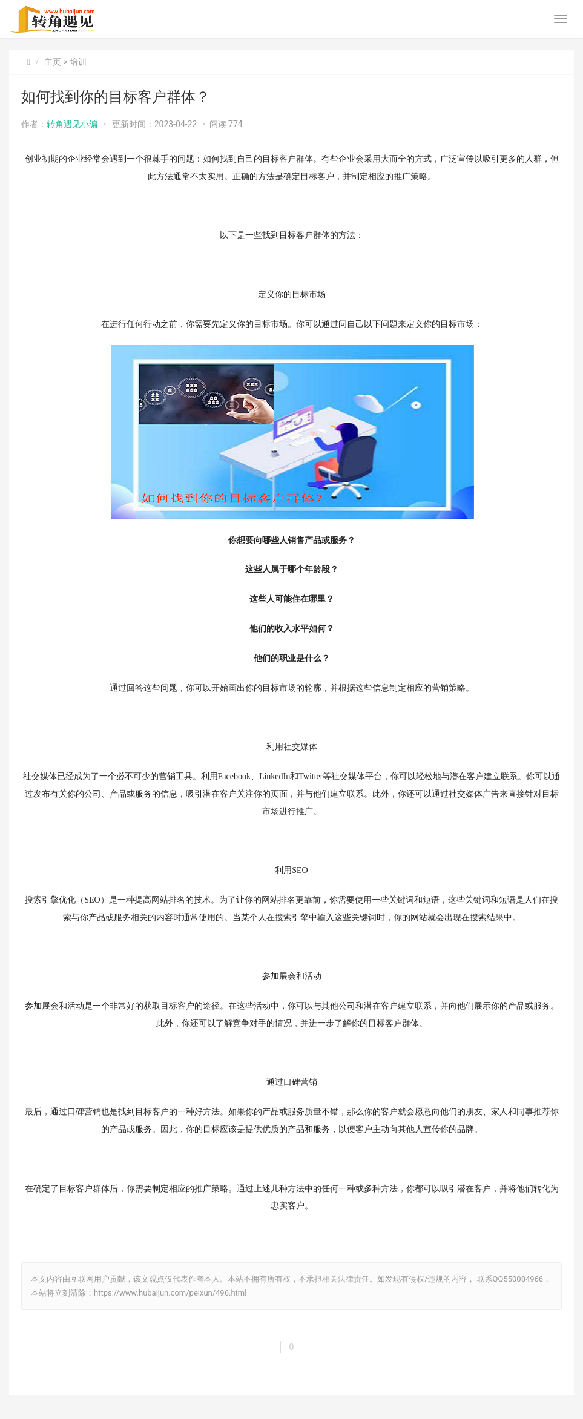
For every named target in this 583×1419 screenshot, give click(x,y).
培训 (78, 62)
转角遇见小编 (72, 124)
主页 (52, 62)
